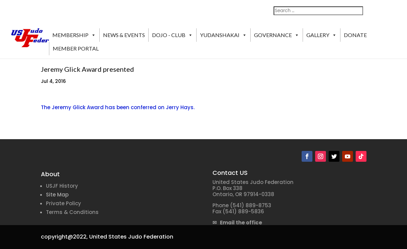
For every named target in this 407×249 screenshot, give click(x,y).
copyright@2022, (64, 237)
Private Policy (63, 203)
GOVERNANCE (276, 35)
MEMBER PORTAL (76, 48)
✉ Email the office (237, 222)
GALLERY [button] (321, 35)
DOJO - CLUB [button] (172, 35)
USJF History (62, 185)
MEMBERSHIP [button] (74, 35)
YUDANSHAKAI (223, 35)
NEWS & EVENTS (124, 35)
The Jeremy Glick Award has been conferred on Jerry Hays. (118, 107)
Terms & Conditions (72, 212)
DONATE (355, 35)
